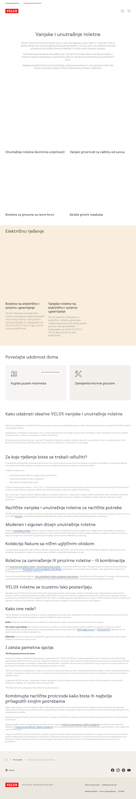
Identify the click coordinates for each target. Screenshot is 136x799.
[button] (6, 760)
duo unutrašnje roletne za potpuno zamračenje (56, 576)
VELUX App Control (86, 629)
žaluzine (18, 516)
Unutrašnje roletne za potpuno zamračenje (42, 569)
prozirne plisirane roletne (48, 566)
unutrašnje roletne (21, 530)
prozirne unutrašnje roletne (22, 566)
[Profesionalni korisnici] (32, 3)
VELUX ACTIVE (103, 629)
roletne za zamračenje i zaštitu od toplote (80, 724)
